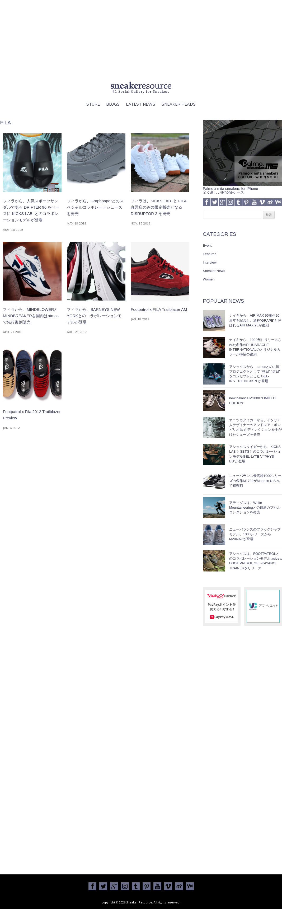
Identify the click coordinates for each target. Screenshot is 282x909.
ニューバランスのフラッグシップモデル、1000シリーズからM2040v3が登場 (255, 534)
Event (207, 245)
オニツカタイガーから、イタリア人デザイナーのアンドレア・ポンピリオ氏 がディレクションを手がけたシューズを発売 (255, 427)
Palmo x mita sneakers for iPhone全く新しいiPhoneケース (242, 188)
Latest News (140, 104)
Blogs (113, 104)
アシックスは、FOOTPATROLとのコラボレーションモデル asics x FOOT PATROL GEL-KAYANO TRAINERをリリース (255, 561)
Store (93, 104)
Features (209, 254)
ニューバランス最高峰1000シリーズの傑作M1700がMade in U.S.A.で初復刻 (255, 480)
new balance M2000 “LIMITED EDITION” (252, 400)
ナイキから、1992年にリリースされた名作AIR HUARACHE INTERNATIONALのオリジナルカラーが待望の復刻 (255, 347)
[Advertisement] (141, 40)
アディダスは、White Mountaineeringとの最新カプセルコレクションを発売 (254, 507)
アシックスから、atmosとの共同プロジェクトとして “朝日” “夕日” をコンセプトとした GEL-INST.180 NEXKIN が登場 (254, 374)
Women (209, 279)
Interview (210, 262)
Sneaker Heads (179, 104)
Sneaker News (214, 271)
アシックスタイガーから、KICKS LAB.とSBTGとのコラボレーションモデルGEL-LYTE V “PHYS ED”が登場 (255, 454)
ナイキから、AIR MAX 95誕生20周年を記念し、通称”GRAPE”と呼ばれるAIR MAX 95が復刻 (255, 320)
